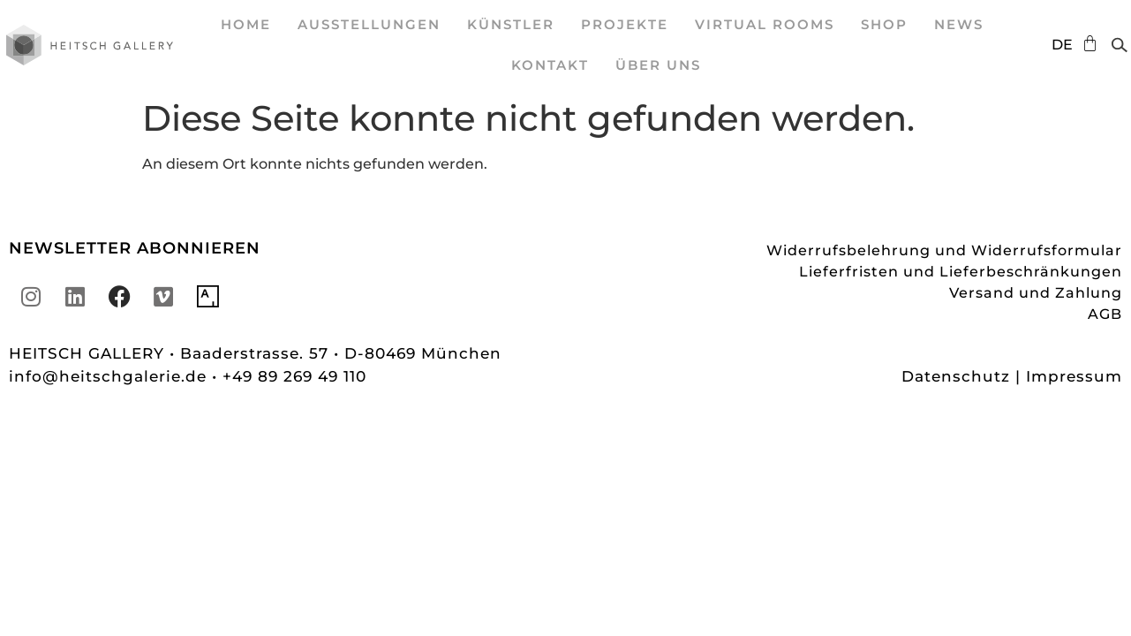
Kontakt (550, 65)
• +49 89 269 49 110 (289, 376)
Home (246, 24)
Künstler (510, 24)
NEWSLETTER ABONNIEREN (134, 248)
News (959, 24)
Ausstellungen (369, 24)
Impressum (1074, 376)
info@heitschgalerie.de (110, 376)
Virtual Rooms (764, 24)
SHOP (884, 24)
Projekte (624, 24)
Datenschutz (955, 376)
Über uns (658, 65)
